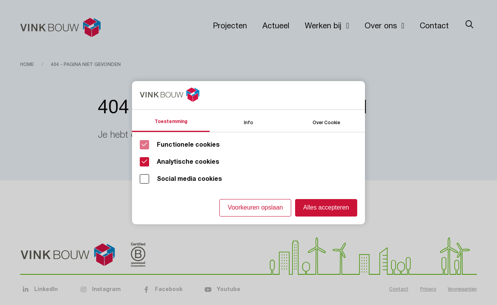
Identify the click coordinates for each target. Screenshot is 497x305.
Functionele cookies (188, 144)
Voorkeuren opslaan (255, 207)
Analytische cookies (188, 161)
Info (248, 122)
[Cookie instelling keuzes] (248, 152)
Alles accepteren (326, 207)
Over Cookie (326, 122)
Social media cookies (189, 179)
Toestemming (171, 121)
